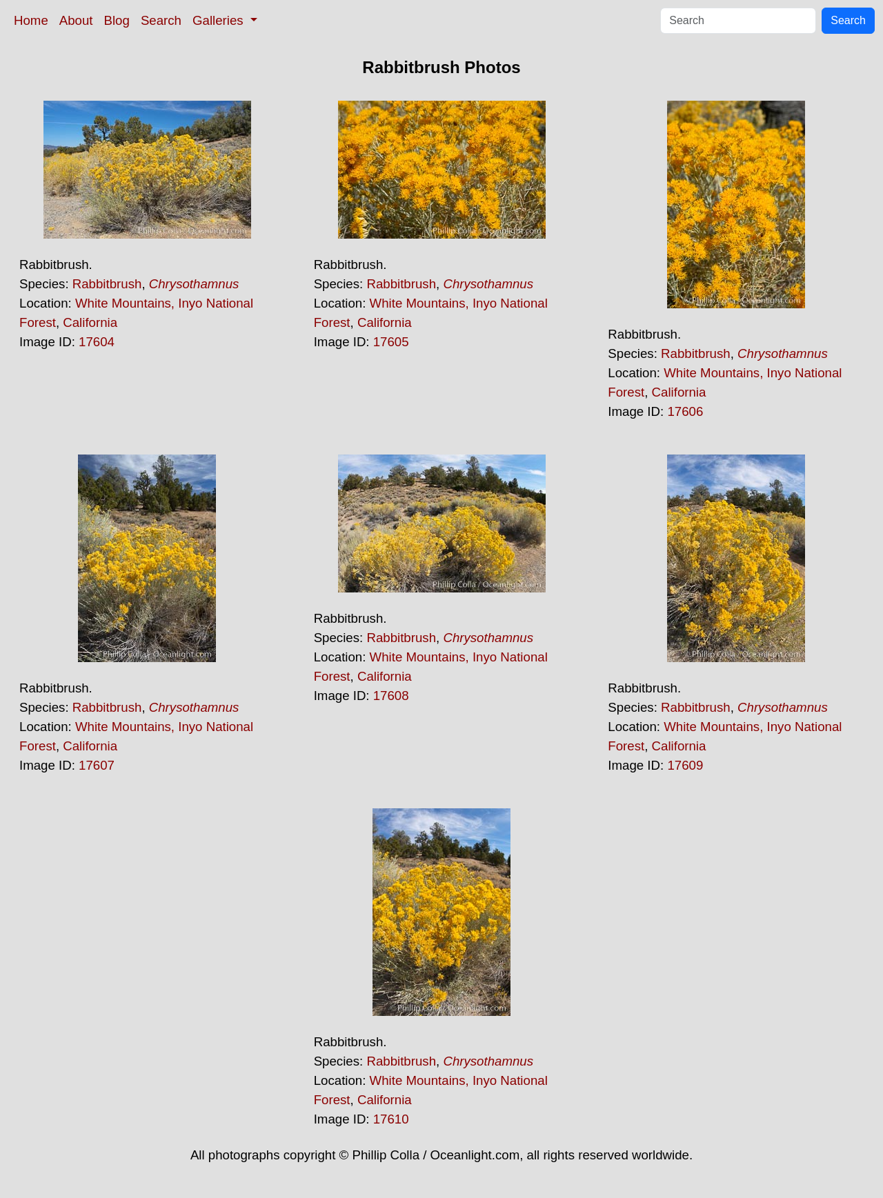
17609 (685, 765)
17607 (97, 765)
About (76, 20)
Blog (117, 20)
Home (31, 20)
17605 (391, 342)
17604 (97, 342)
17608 (391, 695)
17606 (685, 411)
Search (161, 20)
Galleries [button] (219, 20)
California (90, 322)
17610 (391, 1119)
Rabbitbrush (107, 284)
